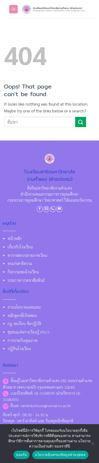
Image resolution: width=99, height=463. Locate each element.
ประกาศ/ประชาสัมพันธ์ (26, 280)
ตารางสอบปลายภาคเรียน (27, 255)
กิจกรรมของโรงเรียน (23, 271)
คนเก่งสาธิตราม (20, 263)
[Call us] (53, 209)
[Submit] (80, 122)
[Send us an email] (46, 209)
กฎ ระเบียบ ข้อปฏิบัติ (24, 323)
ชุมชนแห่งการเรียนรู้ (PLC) (28, 332)
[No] (92, 445)
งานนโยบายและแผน (24, 307)
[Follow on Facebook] (40, 209)
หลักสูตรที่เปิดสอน (22, 315)
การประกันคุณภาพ (22, 340)
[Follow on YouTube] (59, 209)
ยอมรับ (21, 455)
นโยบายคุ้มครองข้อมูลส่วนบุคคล (60, 455)
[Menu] (13, 9)
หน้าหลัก (15, 238)
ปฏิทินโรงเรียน (19, 348)
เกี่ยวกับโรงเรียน (20, 246)
